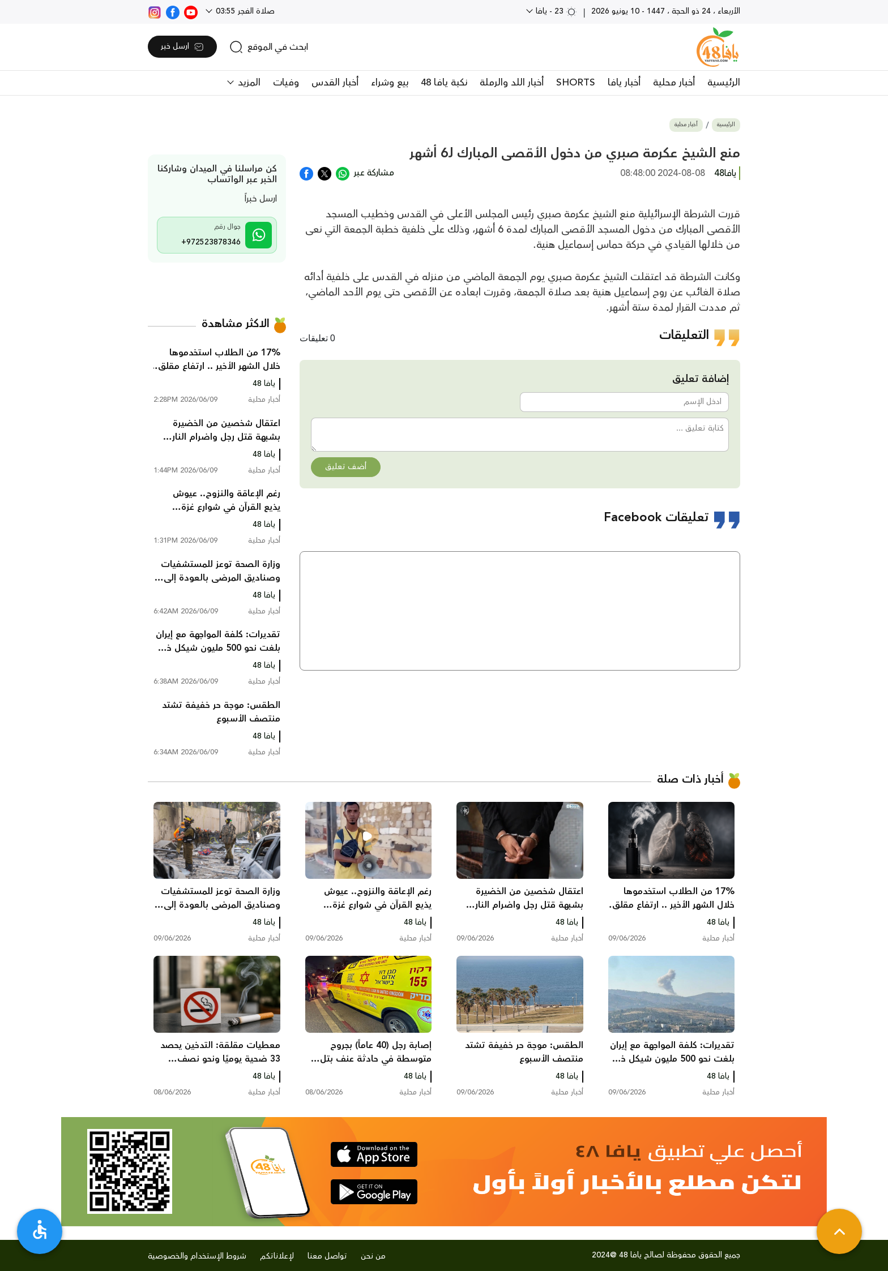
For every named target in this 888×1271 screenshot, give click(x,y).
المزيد (248, 82)
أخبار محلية (674, 82)
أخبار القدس (334, 82)
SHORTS (575, 82)
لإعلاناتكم (277, 1256)
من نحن (373, 1256)
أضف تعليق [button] (345, 467)
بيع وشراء (389, 82)
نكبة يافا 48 (444, 82)
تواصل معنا (327, 1256)
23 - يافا (555, 11)
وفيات (286, 82)
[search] (268, 47)
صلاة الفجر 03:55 (244, 11)
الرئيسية (723, 82)
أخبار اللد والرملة (512, 82)
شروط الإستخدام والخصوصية (197, 1256)
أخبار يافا (624, 82)
